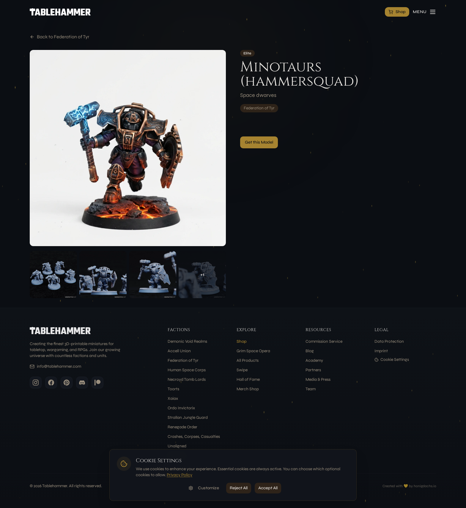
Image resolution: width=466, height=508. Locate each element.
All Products (248, 360)
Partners (313, 369)
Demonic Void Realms (187, 341)
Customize (203, 487)
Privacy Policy (179, 474)
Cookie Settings (391, 359)
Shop (242, 341)
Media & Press (318, 379)
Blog (310, 350)
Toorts (173, 388)
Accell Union (179, 350)
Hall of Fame (248, 379)
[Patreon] (97, 383)
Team (311, 388)
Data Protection (389, 341)
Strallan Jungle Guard (188, 417)
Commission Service (324, 341)
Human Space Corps (187, 369)
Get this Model (259, 142)
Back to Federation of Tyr (59, 37)
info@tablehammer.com (59, 366)
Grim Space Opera (253, 350)
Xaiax (173, 398)
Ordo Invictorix (181, 408)
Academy (314, 360)
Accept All (268, 487)
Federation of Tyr (259, 108)
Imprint (381, 350)
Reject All (239, 487)
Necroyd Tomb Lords (187, 379)
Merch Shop (248, 388)
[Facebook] (51, 383)
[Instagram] (36, 383)
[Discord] (82, 383)
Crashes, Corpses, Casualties (194, 436)
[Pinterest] (67, 383)
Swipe (242, 369)
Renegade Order (182, 427)
